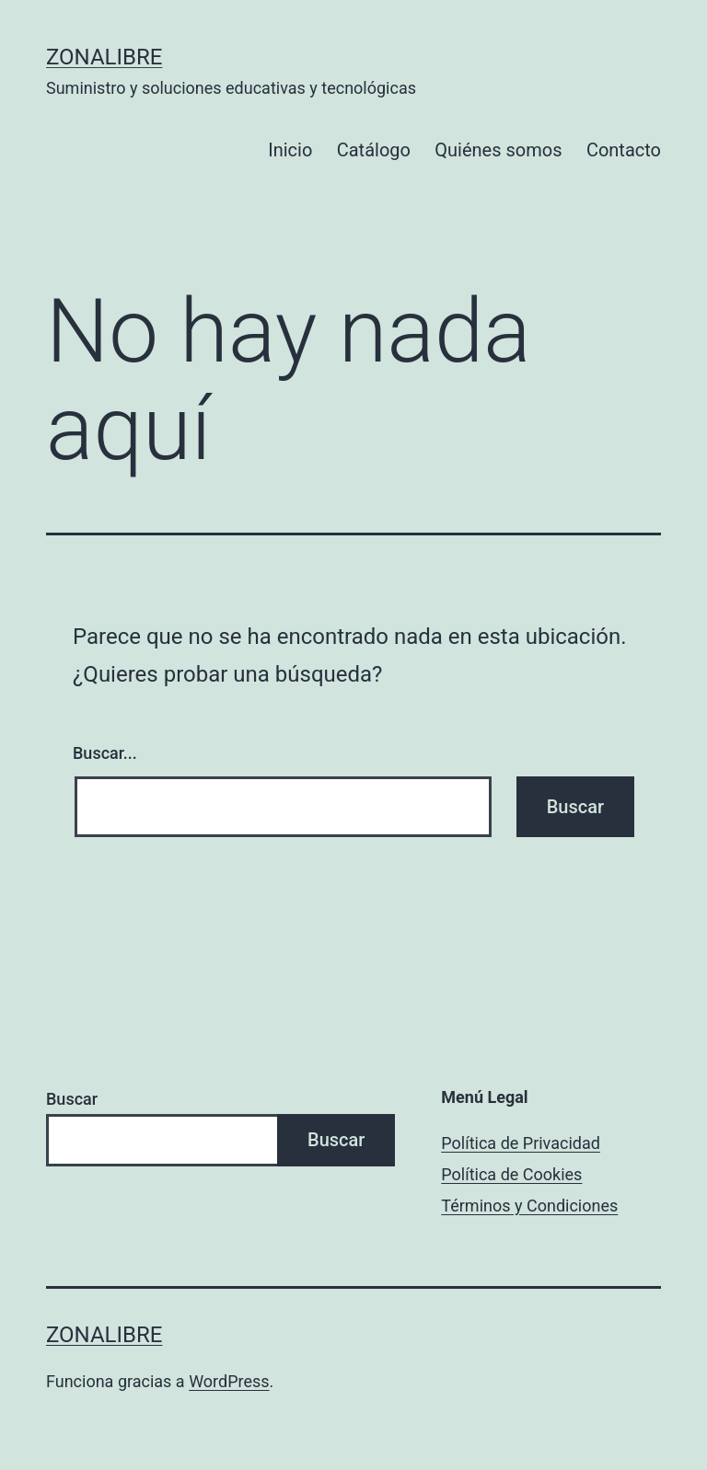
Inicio (290, 150)
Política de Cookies (511, 1174)
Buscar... (105, 753)
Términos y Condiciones (529, 1205)
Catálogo (374, 150)
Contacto (623, 150)
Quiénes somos (498, 150)
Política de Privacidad (520, 1143)
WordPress (229, 1381)
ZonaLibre (104, 57)
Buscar (72, 1098)
